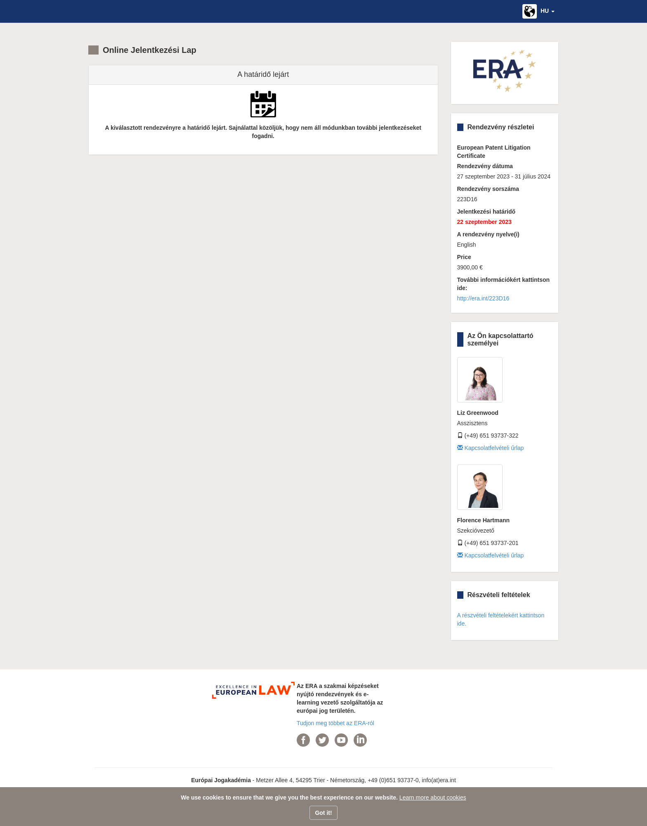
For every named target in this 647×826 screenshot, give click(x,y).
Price (464, 257)
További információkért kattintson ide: (503, 283)
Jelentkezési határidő (486, 211)
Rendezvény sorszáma (488, 189)
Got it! (323, 812)
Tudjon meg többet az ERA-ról (335, 723)
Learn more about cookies (432, 797)
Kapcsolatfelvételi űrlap (490, 448)
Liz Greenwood (477, 412)
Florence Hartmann (483, 520)
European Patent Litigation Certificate (494, 151)
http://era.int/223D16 (483, 298)
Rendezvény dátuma (485, 166)
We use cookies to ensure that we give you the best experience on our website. (289, 797)
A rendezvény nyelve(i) (488, 234)
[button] (538, 11)
